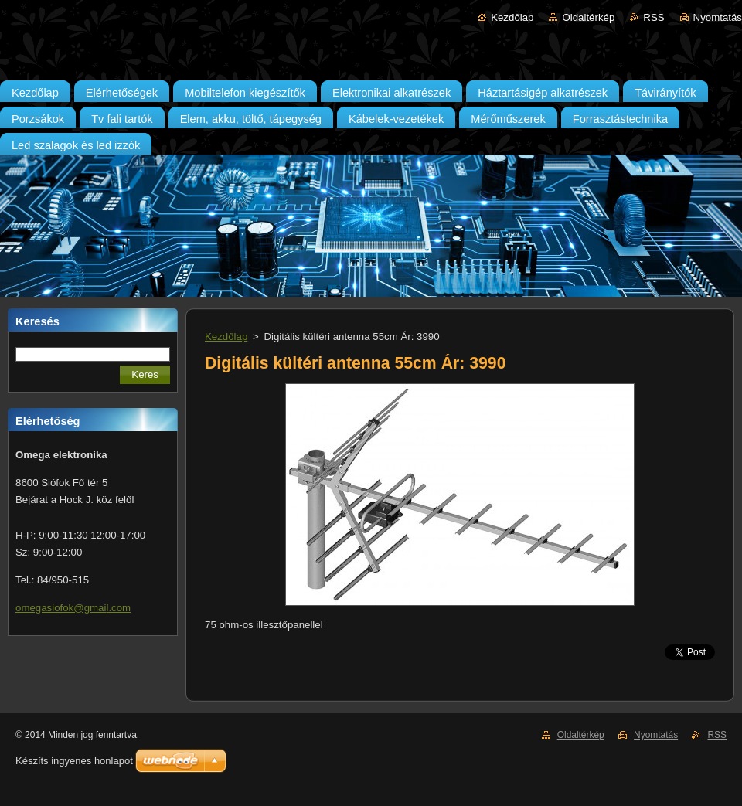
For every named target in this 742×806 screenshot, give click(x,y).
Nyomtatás (717, 17)
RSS (653, 17)
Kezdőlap (512, 17)
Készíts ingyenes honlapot (74, 761)
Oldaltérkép (588, 17)
